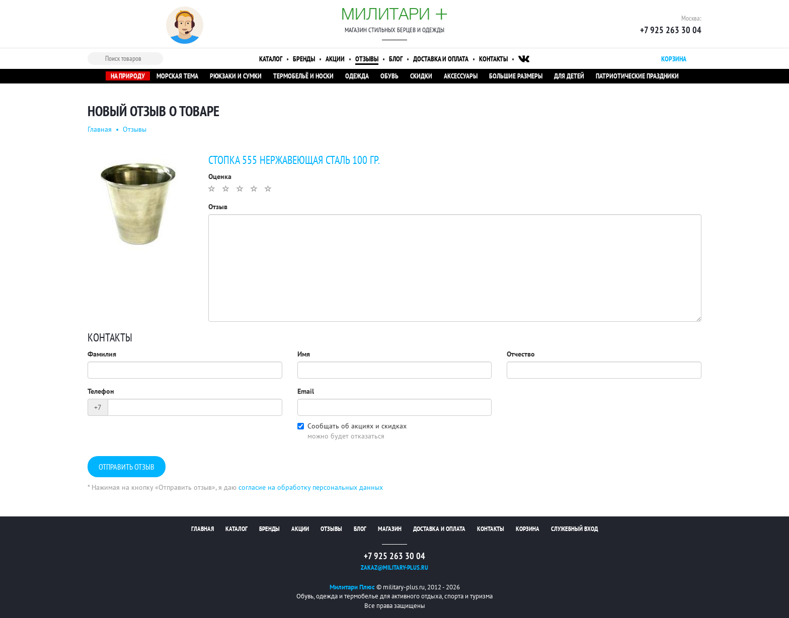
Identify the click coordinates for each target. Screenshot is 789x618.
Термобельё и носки (303, 75)
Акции (335, 58)
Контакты (493, 58)
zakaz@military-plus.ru (394, 567)
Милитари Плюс (352, 587)
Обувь (389, 75)
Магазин (390, 528)
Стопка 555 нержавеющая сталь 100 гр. (293, 160)
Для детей (569, 75)
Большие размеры (515, 75)
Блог (396, 58)
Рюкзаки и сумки (236, 75)
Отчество (521, 354)
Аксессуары (461, 75)
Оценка (219, 176)
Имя (303, 354)
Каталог (270, 58)
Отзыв (217, 206)
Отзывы (366, 58)
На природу (128, 75)
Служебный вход (574, 528)
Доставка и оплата (440, 58)
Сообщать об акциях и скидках (357, 425)
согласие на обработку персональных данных (311, 487)
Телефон (101, 391)
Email (305, 391)
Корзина (527, 528)
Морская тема (177, 75)
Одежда (357, 75)
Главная (100, 129)
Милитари (394, 13)
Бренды (304, 58)
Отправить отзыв (126, 467)
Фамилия (102, 354)
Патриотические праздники (637, 75)
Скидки (421, 75)
